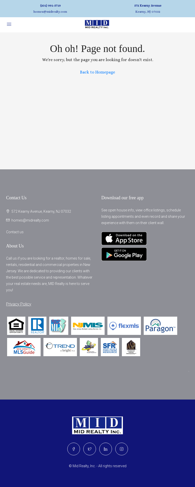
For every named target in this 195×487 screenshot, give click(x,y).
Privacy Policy (18, 303)
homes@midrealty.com (50, 11)
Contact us (15, 232)
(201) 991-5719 (50, 5)
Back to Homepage (97, 72)
